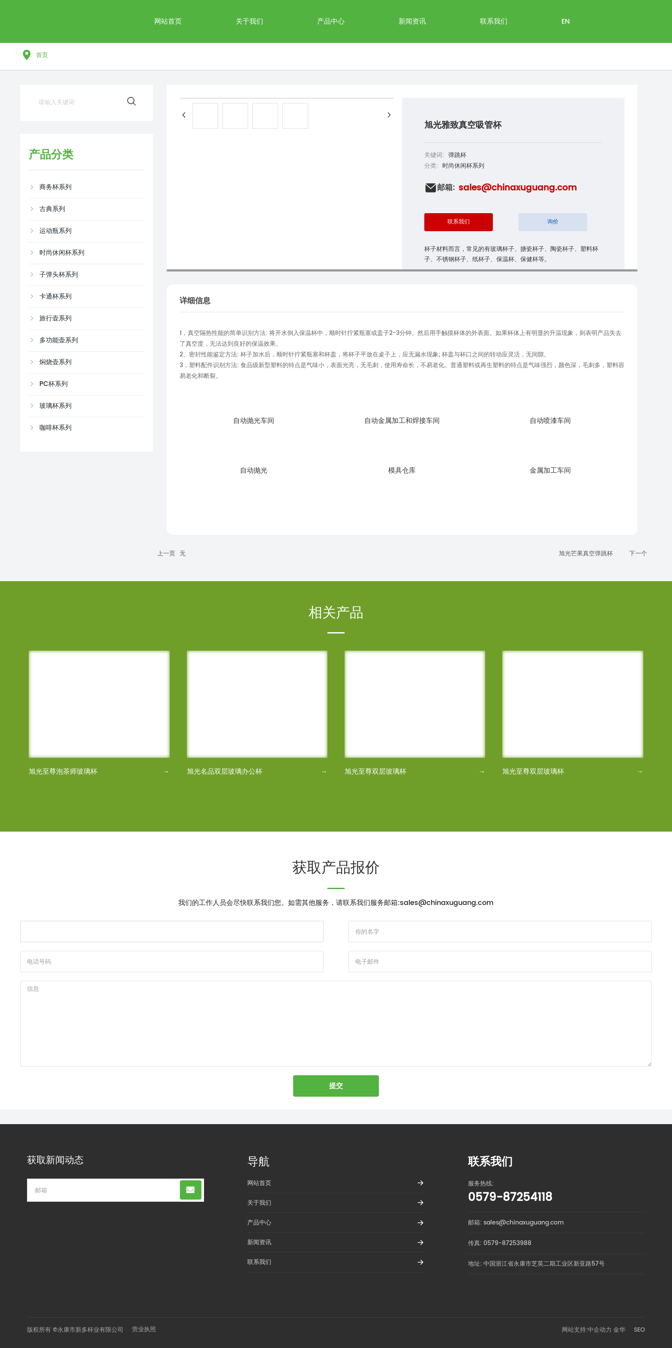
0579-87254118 (510, 1197)
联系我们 (259, 1262)
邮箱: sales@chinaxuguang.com (516, 1222)
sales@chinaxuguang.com (518, 188)
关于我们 (259, 1203)
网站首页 (259, 1183)
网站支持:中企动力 (587, 1330)
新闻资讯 (259, 1242)
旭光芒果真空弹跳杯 (586, 553)
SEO (639, 1330)
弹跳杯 (457, 155)
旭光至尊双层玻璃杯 (375, 771)
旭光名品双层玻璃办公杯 (224, 771)
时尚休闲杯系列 (463, 166)
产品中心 (259, 1222)
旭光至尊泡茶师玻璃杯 (63, 771)
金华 (619, 1330)
